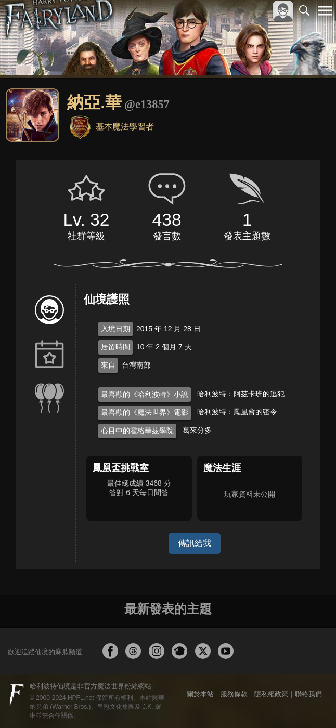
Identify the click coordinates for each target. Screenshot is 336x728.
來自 (108, 365)
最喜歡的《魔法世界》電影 (144, 412)
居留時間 (115, 347)
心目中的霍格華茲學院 (137, 430)
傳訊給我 (194, 543)
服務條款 (234, 694)
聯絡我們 (308, 694)
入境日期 (115, 328)
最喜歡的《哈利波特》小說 (144, 394)
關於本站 (200, 694)
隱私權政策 (271, 694)
